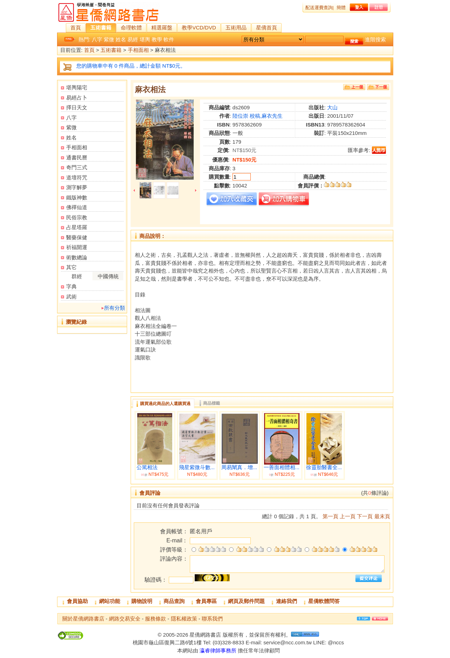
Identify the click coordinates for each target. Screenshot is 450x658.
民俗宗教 (76, 217)
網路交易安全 (124, 619)
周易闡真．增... (239, 467)
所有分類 (114, 308)
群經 (76, 276)
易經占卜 (76, 98)
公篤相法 (147, 467)
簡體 (341, 7)
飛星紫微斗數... (197, 467)
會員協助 (77, 601)
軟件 (169, 39)
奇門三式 (76, 167)
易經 (132, 39)
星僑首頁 (266, 27)
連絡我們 (286, 601)
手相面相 (138, 50)
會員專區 (206, 601)
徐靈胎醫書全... (324, 467)
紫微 (109, 39)
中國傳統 (108, 276)
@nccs (336, 642)
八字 (97, 39)
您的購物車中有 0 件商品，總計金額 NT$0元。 (131, 66)
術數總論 (76, 257)
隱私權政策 (184, 619)
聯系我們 (212, 619)
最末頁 (382, 516)
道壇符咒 (76, 177)
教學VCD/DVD (199, 27)
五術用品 (236, 27)
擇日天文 (76, 107)
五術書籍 (100, 27)
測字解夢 (76, 187)
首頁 (75, 27)
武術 (71, 297)
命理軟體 (131, 27)
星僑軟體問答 (324, 601)
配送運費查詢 (319, 7)
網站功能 (109, 601)
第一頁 (330, 516)
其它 (71, 267)
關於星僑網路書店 (83, 619)
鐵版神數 (76, 197)
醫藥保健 (76, 237)
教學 (157, 39)
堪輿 (145, 39)
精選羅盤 (161, 27)
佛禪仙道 (76, 207)
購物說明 (141, 601)
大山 (332, 107)
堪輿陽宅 (76, 87)
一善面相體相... (282, 467)
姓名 (121, 39)
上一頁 (347, 516)
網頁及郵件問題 (246, 601)
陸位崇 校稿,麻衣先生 (258, 116)
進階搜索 (375, 39)
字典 (71, 286)
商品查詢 (174, 601)
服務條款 (155, 619)
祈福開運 (76, 247)
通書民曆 (76, 157)
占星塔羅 (76, 227)
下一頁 (365, 516)
